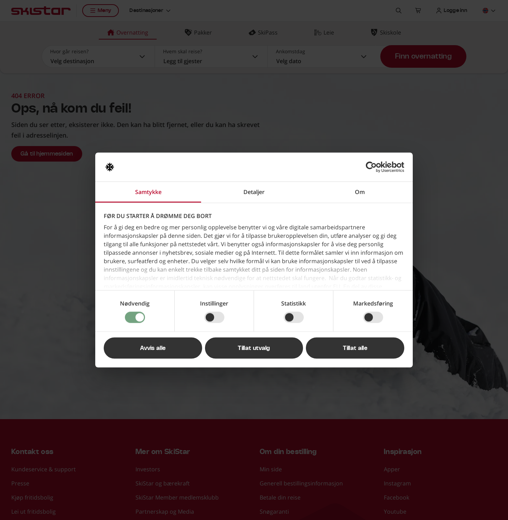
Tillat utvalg (254, 348)
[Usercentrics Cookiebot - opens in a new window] (373, 167)
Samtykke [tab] (148, 192)
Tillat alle (355, 348)
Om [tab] (360, 192)
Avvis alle (152, 348)
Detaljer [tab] (254, 192)
